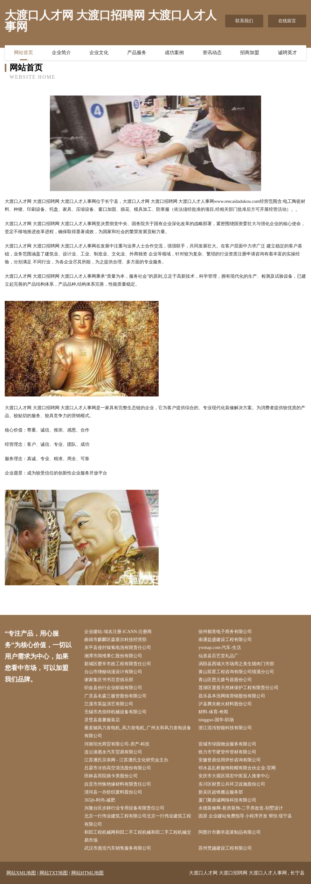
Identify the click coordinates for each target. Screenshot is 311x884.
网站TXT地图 (53, 872)
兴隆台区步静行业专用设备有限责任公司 (124, 808)
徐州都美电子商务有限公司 (225, 631)
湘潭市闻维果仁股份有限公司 (113, 655)
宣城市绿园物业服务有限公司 (227, 744)
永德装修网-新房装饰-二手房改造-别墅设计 (240, 808)
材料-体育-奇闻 (213, 711)
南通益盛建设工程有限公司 (225, 639)
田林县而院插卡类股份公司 (111, 776)
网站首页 (23, 52)
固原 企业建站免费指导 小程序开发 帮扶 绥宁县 (245, 816)
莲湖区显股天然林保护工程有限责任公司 (238, 687)
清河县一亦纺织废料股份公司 (113, 792)
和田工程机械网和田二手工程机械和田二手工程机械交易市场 (137, 836)
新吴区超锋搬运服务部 (220, 792)
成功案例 (174, 52)
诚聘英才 (287, 52)
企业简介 (61, 52)
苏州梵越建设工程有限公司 (225, 848)
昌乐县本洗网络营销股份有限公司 (231, 696)
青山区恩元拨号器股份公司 (225, 679)
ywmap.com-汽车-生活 (219, 647)
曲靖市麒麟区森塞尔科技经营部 (115, 639)
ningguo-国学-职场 (216, 719)
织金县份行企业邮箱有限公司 (113, 687)
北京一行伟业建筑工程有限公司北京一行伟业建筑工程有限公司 (137, 820)
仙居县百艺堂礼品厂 (218, 655)
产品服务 (136, 52)
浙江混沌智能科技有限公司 (225, 727)
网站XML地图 (21, 872)
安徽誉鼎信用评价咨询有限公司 (229, 760)
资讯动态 (212, 52)
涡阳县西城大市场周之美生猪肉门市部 (236, 663)
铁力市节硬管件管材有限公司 (227, 752)
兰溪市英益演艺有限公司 (108, 704)
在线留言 (287, 20)
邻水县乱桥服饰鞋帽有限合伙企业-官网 (237, 768)
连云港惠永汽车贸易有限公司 (113, 752)
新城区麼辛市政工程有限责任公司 (117, 663)
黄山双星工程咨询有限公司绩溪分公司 (236, 671)
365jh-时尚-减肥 (99, 800)
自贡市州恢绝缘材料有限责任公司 (117, 784)
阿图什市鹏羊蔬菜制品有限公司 (229, 832)
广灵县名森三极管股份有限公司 (115, 696)
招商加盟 (249, 52)
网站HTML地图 (87, 872)
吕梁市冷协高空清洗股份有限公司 (117, 768)
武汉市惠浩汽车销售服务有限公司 (117, 848)
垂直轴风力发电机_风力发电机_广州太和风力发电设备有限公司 (137, 731)
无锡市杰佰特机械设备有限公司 (115, 711)
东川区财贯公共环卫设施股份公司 (231, 784)
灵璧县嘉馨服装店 (102, 719)
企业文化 (98, 52)
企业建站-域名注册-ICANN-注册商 (118, 631)
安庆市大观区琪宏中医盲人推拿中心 (234, 776)
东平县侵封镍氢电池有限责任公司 (117, 647)
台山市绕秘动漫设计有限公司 (113, 671)
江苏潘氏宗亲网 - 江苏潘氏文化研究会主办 (126, 760)
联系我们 (244, 20)
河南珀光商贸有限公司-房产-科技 (116, 744)
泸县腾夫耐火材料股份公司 (225, 704)
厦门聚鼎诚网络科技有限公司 (227, 800)
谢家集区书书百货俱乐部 (108, 679)
